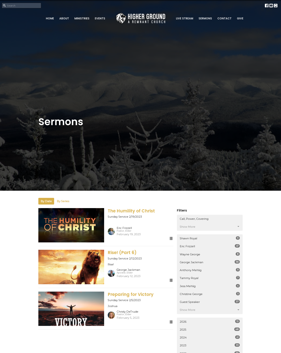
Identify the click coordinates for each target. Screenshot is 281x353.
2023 (210, 345)
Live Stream (184, 18)
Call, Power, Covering (194, 218)
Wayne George (210, 254)
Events (100, 18)
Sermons (205, 18)
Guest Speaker (210, 302)
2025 (210, 329)
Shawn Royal (210, 238)
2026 (210, 321)
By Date (46, 201)
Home (50, 18)
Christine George (210, 294)
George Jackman (210, 262)
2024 (210, 337)
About (64, 18)
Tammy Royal (210, 278)
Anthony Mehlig (210, 270)
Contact (224, 18)
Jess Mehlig (210, 286)
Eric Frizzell (210, 246)
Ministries (81, 18)
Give (240, 18)
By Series (63, 201)
